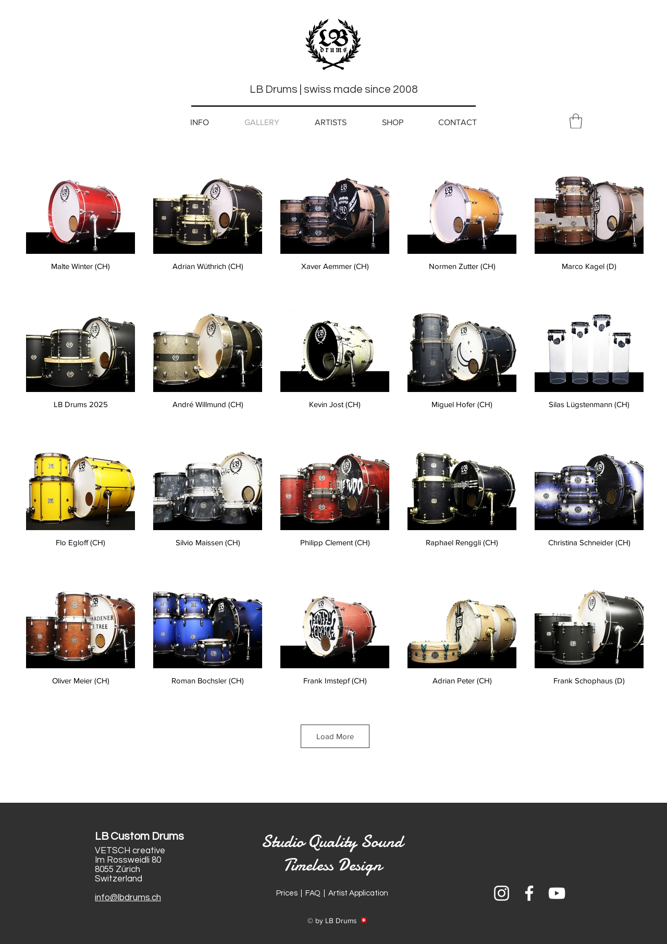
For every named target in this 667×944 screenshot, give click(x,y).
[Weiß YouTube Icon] (557, 893)
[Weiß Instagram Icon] (501, 893)
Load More (335, 736)
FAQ (312, 893)
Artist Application (358, 893)
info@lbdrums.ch (128, 897)
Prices (287, 893)
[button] (576, 121)
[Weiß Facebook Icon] (529, 893)
